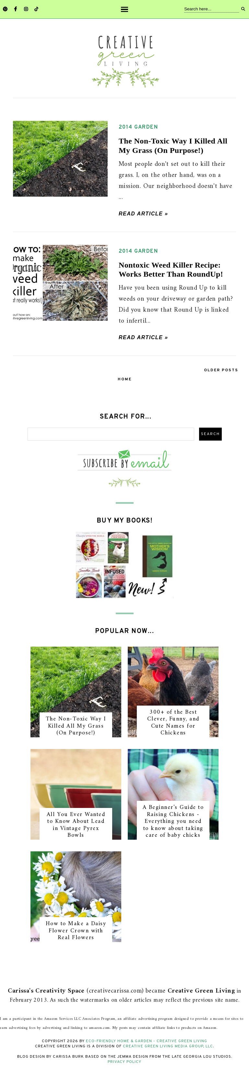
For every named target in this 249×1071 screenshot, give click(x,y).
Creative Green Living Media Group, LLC (168, 1046)
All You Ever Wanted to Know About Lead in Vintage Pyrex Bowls (76, 825)
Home (125, 379)
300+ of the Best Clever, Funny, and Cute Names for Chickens (173, 722)
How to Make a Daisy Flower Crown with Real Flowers (76, 931)
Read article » (143, 213)
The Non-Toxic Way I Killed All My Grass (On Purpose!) (76, 726)
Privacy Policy (124, 1062)
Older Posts (221, 370)
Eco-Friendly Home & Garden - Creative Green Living (146, 1041)
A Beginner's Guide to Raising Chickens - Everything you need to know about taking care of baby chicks (173, 821)
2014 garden (138, 127)
